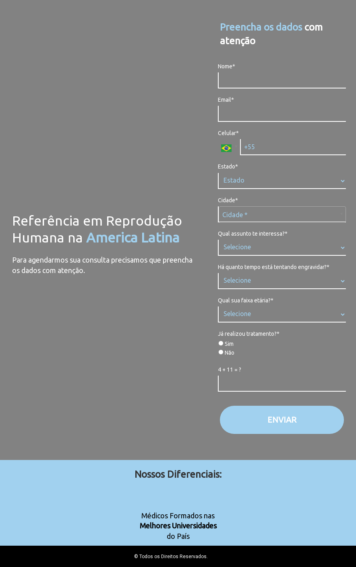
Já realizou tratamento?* (248, 334)
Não (226, 352)
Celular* (228, 133)
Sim (226, 344)
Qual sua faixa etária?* (245, 300)
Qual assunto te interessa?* (253, 233)
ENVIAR (281, 419)
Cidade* (228, 200)
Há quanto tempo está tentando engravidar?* (273, 267)
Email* (226, 100)
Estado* (228, 166)
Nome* (226, 66)
